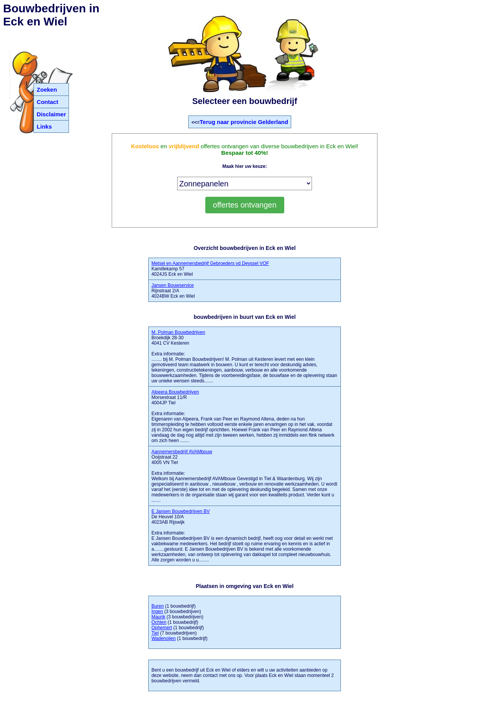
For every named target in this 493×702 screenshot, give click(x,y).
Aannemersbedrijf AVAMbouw (181, 451)
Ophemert (161, 627)
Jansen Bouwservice (172, 285)
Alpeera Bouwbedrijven (175, 392)
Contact (47, 102)
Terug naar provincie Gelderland (244, 122)
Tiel (155, 633)
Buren (157, 606)
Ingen (157, 611)
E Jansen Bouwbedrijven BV (180, 511)
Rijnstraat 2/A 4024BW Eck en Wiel (173, 291)
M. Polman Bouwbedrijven (178, 332)
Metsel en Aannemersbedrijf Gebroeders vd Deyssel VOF (210, 263)
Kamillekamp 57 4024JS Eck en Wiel (210, 269)
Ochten (158, 622)
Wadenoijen (163, 638)
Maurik (158, 617)
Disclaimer (51, 114)
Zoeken (47, 89)
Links (44, 126)
